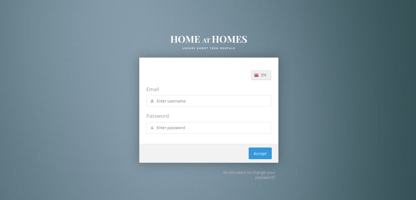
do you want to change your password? (249, 174)
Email (152, 89)
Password (157, 116)
